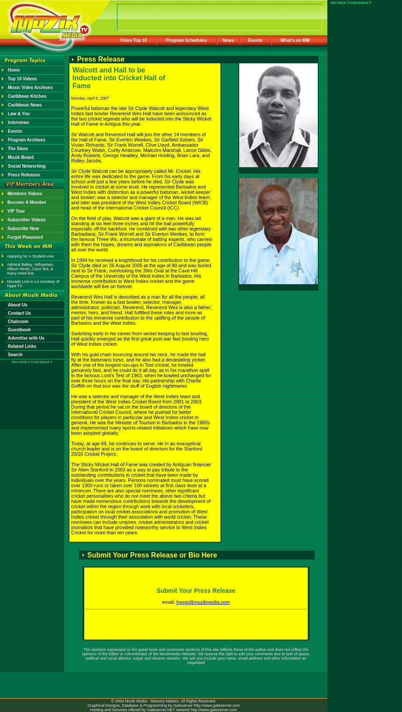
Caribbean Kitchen (27, 96)
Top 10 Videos (22, 78)
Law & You (19, 113)
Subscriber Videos (26, 219)
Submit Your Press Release (196, 590)
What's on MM (295, 40)
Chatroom (18, 321)
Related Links (22, 346)
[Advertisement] (32, 389)
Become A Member (26, 202)
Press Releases (24, 174)
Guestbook (19, 329)
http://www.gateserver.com (217, 705)
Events (255, 40)
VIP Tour (16, 211)
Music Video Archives (30, 87)
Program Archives (26, 140)
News (228, 40)
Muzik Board (21, 157)
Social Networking (27, 166)
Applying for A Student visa (30, 256)
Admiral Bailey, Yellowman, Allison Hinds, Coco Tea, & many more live (30, 268)
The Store (18, 148)
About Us (17, 305)
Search (15, 354)
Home (14, 70)
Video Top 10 (133, 40)
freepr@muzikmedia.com (203, 602)
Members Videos (24, 193)
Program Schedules (186, 40)
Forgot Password (25, 237)
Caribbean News (25, 105)
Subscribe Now (23, 228)
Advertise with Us (26, 338)
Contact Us (19, 313)
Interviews (18, 122)
